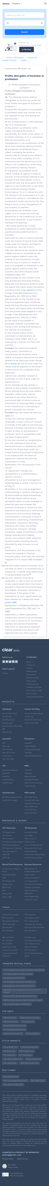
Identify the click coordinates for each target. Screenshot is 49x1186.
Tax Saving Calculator (33, 940)
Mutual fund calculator (10, 921)
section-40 (15, 364)
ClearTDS (28, 753)
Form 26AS (29, 835)
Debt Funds (6, 887)
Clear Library (31, 681)
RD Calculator (7, 940)
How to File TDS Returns (34, 845)
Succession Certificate (33, 884)
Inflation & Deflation (32, 878)
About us (29, 662)
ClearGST (28, 743)
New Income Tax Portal (33, 848)
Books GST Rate (31, 813)
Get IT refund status (32, 944)
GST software (7, 749)
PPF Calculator (30, 915)
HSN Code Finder (31, 797)
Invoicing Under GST (9, 851)
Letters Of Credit (31, 900)
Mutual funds (7, 732)
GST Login (6, 746)
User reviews (31, 674)
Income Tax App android (34, 713)
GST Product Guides (34, 690)
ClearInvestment (8, 720)
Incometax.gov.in (31, 851)
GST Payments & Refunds (12, 848)
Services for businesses (33, 783)
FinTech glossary (32, 684)
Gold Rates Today (9, 947)
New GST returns (8, 753)
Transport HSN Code (32, 803)
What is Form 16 (30, 839)
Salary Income (30, 842)
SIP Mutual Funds (8, 881)
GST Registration (8, 832)
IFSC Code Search (32, 921)
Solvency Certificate (32, 887)
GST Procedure (8, 839)
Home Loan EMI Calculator (35, 927)
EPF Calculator (30, 950)
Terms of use (22, 1159)
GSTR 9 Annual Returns (11, 845)
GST (3, 743)
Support (5, 673)
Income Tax (29, 716)
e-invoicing (6, 756)
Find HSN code (30, 937)
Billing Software (30, 776)
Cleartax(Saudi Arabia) (35, 697)
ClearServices (7, 723)
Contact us (30, 665)
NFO (3, 890)
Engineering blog (32, 678)
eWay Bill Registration (33, 756)
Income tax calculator (10, 915)
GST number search (32, 918)
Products (17, 3)
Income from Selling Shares (35, 854)
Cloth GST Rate (31, 810)
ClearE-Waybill (30, 746)
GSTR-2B (5, 854)
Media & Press (31, 671)
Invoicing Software (32, 780)
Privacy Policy (7, 1159)
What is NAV (6, 897)
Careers (29, 668)
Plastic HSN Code (31, 806)
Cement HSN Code (32, 800)
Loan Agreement (31, 881)
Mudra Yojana (30, 875)
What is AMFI (7, 894)
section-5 (31, 290)
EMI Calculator (7, 918)
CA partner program (10, 770)
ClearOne (28, 773)
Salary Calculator (31, 947)
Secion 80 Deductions (33, 720)
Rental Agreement (32, 896)
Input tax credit (8, 759)
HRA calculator (7, 937)
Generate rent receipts (33, 924)
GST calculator (8, 930)
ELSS (4, 878)
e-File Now (26, 49)
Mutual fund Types (9, 875)
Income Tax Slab (31, 832)
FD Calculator (7, 944)
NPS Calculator (30, 930)
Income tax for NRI (31, 723)
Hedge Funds (7, 884)
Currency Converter (9, 950)
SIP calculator (7, 927)
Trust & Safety (31, 693)
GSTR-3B (5, 858)
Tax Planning (7, 716)
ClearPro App (7, 783)
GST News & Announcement (13, 842)
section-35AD (11, 602)
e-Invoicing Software (32, 749)
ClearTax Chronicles (33, 687)
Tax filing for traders (9, 800)
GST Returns (7, 835)
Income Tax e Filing (9, 713)
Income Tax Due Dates (33, 858)
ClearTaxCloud (7, 780)
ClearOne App (30, 786)
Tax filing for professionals (11, 797)
